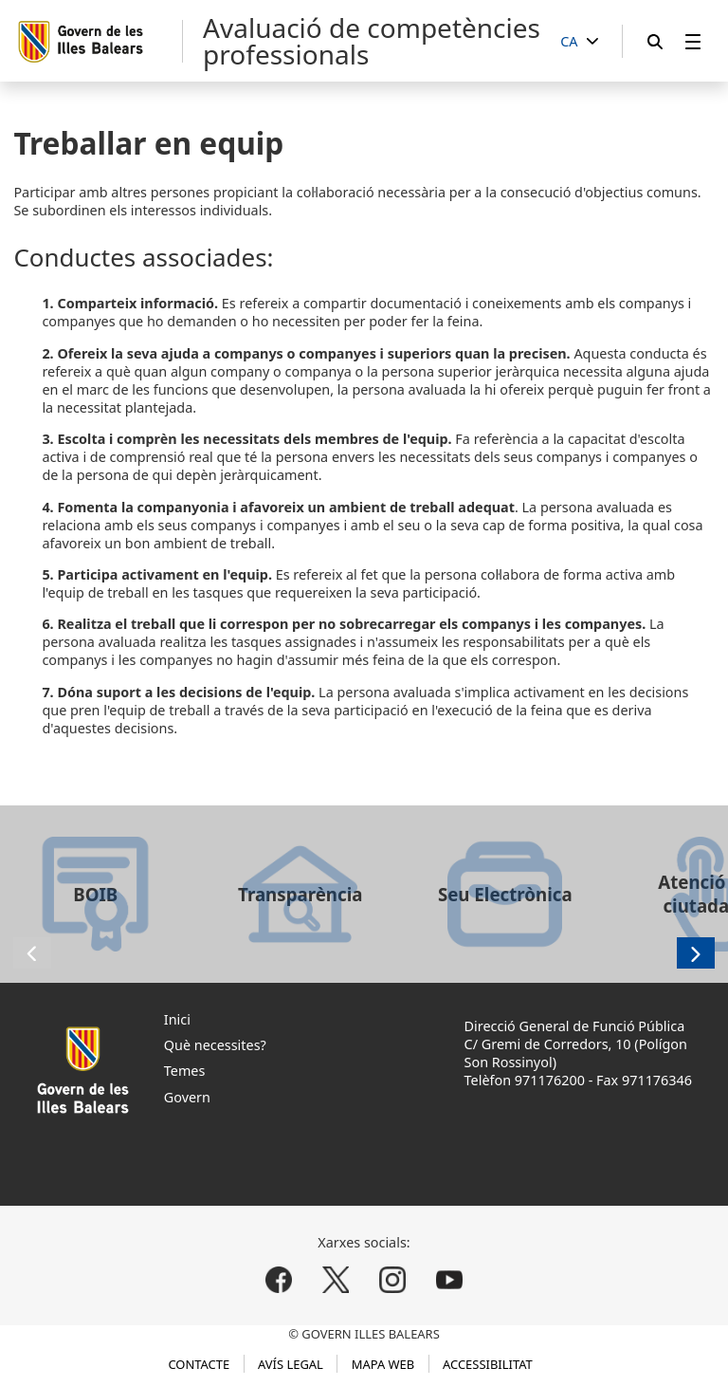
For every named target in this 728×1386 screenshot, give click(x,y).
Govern (187, 1097)
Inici (177, 1019)
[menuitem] (693, 41)
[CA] (579, 42)
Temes (185, 1071)
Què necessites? (215, 1045)
